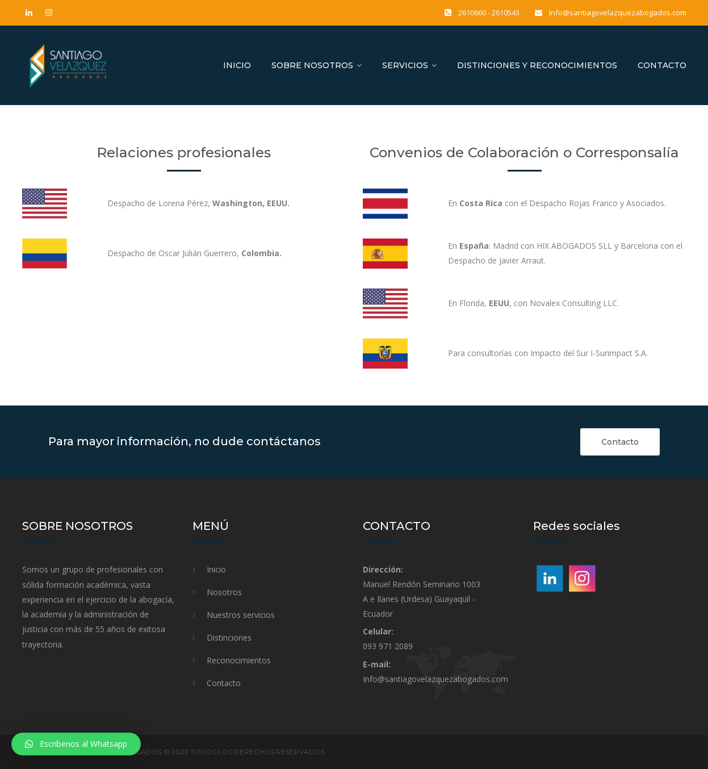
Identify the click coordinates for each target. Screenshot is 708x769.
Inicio (237, 65)
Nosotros (224, 592)
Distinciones (229, 637)
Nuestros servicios (241, 614)
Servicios (405, 65)
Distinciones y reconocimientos (537, 65)
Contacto (662, 65)
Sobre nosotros (312, 65)
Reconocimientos (239, 660)
